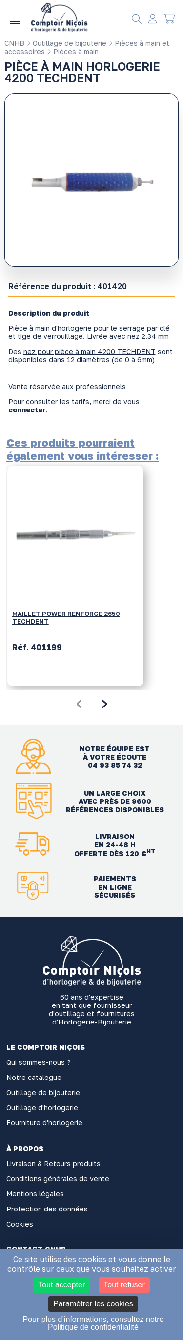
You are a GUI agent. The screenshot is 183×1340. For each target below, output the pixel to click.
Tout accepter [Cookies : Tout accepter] (61, 1285)
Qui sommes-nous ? (38, 1062)
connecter (27, 410)
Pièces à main (73, 51)
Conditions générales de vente (57, 1178)
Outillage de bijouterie (66, 43)
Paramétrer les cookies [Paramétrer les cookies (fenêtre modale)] (93, 1304)
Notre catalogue (33, 1077)
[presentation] (79, 702)
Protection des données (47, 1209)
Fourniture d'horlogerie (44, 1122)
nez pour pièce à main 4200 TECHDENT (89, 351)
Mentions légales (35, 1194)
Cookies (19, 1224)
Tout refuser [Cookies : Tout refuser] (123, 1285)
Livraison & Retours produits (53, 1163)
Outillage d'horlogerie (42, 1107)
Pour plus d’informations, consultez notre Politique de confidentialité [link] (92, 1323)
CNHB (14, 43)
